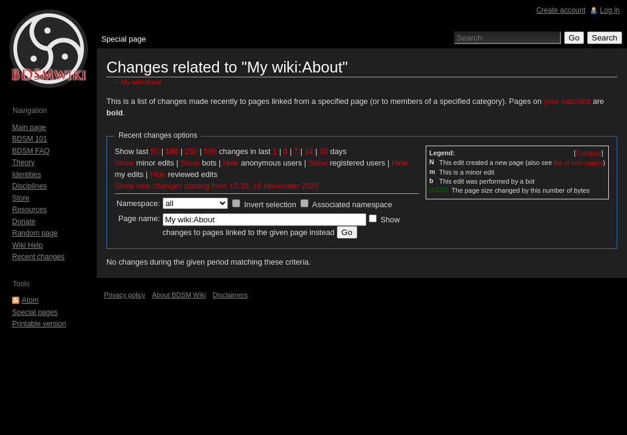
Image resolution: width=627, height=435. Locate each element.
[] (588, 152)
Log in (610, 10)
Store (21, 198)
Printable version (39, 324)
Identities (26, 174)
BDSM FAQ (31, 151)
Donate (24, 222)
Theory (23, 162)
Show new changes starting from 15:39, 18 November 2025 (217, 185)
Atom (30, 300)
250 (190, 151)
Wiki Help (27, 245)
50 (155, 151)
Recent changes (38, 257)
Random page (34, 233)
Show (124, 162)
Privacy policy (124, 294)
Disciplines (29, 186)
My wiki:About (141, 82)
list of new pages (578, 162)
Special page (123, 39)
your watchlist (567, 101)
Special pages (34, 312)
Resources (29, 209)
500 (210, 151)
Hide (231, 162)
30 (323, 151)
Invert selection (270, 204)
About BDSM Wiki (179, 294)
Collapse (588, 152)
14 (309, 151)
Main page (29, 127)
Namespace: (138, 203)
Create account (560, 10)
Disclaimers (230, 294)
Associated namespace (352, 204)
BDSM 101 (29, 139)
